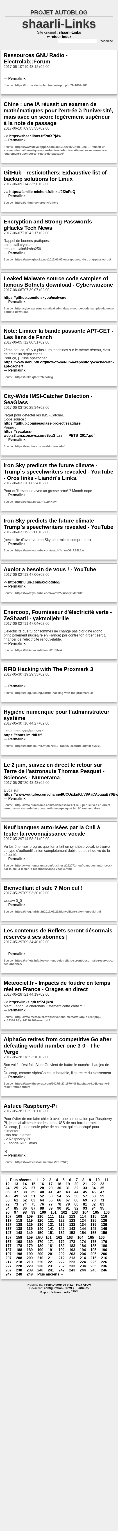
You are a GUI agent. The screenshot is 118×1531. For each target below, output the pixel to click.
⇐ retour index (59, 37)
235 (93, 1266)
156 (104, 1233)
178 (19, 1246)
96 (7, 1212)
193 (72, 1250)
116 (104, 1216)
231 (51, 1266)
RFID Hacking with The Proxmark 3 (48, 669)
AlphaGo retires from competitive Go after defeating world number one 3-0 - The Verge (57, 1045)
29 (50, 1188)
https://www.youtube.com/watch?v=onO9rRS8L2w (49, 550)
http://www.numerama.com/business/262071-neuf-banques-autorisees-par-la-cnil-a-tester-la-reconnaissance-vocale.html (58, 867)
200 (40, 1254)
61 (16, 1200)
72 (7, 1204)
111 (51, 1216)
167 (8, 1242)
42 (59, 1192)
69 (85, 1200)
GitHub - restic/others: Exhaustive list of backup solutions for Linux (55, 176)
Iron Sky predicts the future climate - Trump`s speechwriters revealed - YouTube (58, 524)
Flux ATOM (83, 1284)
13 (16, 1184)
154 (83, 1233)
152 (62, 1233)
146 (104, 1229)
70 (94, 1200)
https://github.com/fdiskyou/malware (35, 298)
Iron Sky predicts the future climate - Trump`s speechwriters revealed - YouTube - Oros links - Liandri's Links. (58, 471)
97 (16, 1212)
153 (72, 1233)
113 (72, 1216)
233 (72, 1266)
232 (62, 1266)
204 (83, 1254)
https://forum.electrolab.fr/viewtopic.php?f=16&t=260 (51, 85)
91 (68, 1208)
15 (33, 1184)
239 (30, 1270)
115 (93, 1216)
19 (68, 1184)
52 (42, 1196)
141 (51, 1229)
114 (83, 1216)
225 (93, 1262)
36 (7, 1192)
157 (8, 1237)
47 (102, 1192)
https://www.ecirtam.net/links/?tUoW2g (41, 1162)
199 (30, 1254)
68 (76, 1200)
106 (107, 1212)
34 (94, 1188)
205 (93, 1254)
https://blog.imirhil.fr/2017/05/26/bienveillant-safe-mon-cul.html (58, 911)
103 (75, 1212)
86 (25, 1208)
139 (30, 1229)
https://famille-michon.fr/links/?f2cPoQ (42, 192)
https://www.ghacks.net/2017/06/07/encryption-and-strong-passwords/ (63, 259)
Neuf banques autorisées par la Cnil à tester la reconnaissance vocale (52, 830)
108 (19, 1216)
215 (93, 1258)
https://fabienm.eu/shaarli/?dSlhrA (38, 650)
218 (19, 1262)
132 (62, 1225)
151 (51, 1233)
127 (8, 1225)
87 (33, 1208)
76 (42, 1204)
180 (40, 1246)
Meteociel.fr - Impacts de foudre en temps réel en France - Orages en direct (57, 986)
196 (104, 1250)
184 (83, 1246)
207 (8, 1258)
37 (16, 1192)
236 (104, 1266)
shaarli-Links (59, 23)
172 (62, 1242)
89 (50, 1208)
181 (51, 1246)
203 (72, 1254)
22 (94, 1184)
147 (8, 1233)
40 (42, 1192)
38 (25, 1192)
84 (7, 1208)
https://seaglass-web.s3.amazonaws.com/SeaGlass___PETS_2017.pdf (49, 433)
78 (59, 1204)
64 (42, 1200)
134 (83, 1225)
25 (16, 1188)
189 (30, 1250)
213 (72, 1258)
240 (40, 1270)
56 (76, 1196)
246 (104, 1270)
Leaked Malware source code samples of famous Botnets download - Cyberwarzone (58, 281)
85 (16, 1208)
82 (94, 1204)
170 (40, 1242)
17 (50, 1184)
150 (40, 1233)
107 (8, 1216)
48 (7, 1196)
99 (33, 1212)
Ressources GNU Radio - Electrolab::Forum (36, 58)
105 (96, 1212)
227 (8, 1266)
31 (68, 1188)
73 (16, 1204)
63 (33, 1200)
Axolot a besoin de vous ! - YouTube (50, 569)
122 (62, 1220)
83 (102, 1204)
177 (8, 1246)
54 (59, 1196)
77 (50, 1204)
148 (19, 1233)
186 (104, 1246)
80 (76, 1204)
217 (8, 1262)
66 (59, 1200)
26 (25, 1188)
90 (59, 1208)
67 (68, 1200)
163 (70, 1237)
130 (40, 1225)
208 (19, 1258)
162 (59, 1237)
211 (51, 1258)
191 (51, 1250)
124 (83, 1220)
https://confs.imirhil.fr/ (23, 735)
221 (51, 1262)
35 (102, 1188)
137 (8, 1229)
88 (42, 1208)
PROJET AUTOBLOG (59, 12)
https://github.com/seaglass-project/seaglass (42, 423)
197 (8, 1254)
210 (40, 1258)
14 (25, 1184)
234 (83, 1266)
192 (62, 1250)
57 (85, 1196)
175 (93, 1242)
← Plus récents (18, 1180)
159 (30, 1237)
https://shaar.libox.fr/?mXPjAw (35, 136)
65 (50, 1200)
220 (40, 1262)
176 (104, 1242)
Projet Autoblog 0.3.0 (59, 1284)
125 (93, 1220)
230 (40, 1266)
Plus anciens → (50, 1274)
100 (43, 1212)
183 (72, 1246)
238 (19, 1270)
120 (40, 1220)
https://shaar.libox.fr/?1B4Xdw (35, 501)
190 (40, 1250)
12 (7, 1184)
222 (62, 1262)
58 (94, 1196)
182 (62, 1246)
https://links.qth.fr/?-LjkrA (31, 1002)
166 (102, 1237)
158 (19, 1237)
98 (25, 1212)
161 (48, 1237)
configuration (53, 1288)
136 (104, 1225)
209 (30, 1258)
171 (51, 1242)
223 (72, 1262)
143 (72, 1229)
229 (30, 1266)
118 (19, 1220)
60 (7, 1200)
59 (102, 1196)
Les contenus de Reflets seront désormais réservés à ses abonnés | (58, 933)
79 (68, 1204)
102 (64, 1212)
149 (30, 1233)
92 (76, 1208)
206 (104, 1254)
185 (93, 1246)
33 (85, 1188)
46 (94, 1192)
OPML (68, 1288)
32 (76, 1188)
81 (85, 1204)
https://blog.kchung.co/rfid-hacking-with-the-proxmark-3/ (54, 693)
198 (19, 1254)
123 (72, 1220)
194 (83, 1250)
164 (80, 1237)
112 (62, 1216)
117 (8, 1220)
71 (102, 1200)
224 (83, 1262)
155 (93, 1233)
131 (51, 1225)
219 (30, 1262)
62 (25, 1200)
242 (62, 1270)
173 (72, 1242)
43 (68, 1192)
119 (30, 1220)
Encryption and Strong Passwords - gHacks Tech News (49, 224)
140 (40, 1229)
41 (50, 1192)
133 (72, 1225)
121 (51, 1220)
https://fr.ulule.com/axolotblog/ (34, 582)
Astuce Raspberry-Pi (30, 1106)
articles (83, 1288)
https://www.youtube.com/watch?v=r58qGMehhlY (49, 593)
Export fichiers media (58, 1292)
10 (98, 1180)
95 (102, 1208)
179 (30, 1246)
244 (83, 1270)
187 (8, 1250)
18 (59, 1184)
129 (30, 1225)
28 (42, 1188)
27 (33, 1188)
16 (42, 1184)
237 (8, 1270)
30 (59, 1188)
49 (16, 1196)
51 (33, 1196)
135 (93, 1225)
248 (19, 1274)
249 (30, 1274)
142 (62, 1229)
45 (85, 1192)
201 (51, 1254)
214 (83, 1258)
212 (62, 1258)
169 (30, 1242)
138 (19, 1229)
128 (19, 1225)
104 (85, 1212)
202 (62, 1254)
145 (93, 1229)
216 (104, 1258)
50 (25, 1196)
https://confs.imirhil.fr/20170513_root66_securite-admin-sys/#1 (58, 746)
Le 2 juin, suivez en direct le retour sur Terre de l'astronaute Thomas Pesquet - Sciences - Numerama (54, 771)
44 (76, 1192)
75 (33, 1204)
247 (8, 1274)
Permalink (16, 78)
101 (53, 1212)
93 (85, 1208)
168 (19, 1242)
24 (7, 1188)
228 (19, 1266)
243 (72, 1270)
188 (19, 1250)
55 (68, 1196)
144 (83, 1229)
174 (83, 1242)
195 (93, 1250)
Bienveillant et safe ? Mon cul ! (43, 888)
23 (102, 1184)
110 (40, 1216)
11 (106, 1180)
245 (93, 1270)
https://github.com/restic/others (36, 202)
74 (25, 1204)
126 (104, 1220)
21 (85, 1184)
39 (33, 1192)
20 (76, 1184)
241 (51, 1270)
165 (91, 1237)
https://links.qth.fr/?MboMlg (34, 377)
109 (30, 1216)
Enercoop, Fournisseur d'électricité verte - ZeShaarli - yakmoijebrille (58, 615)
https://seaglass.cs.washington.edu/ (39, 446)
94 (94, 1208)
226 (104, 1262)
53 (50, 1196)
